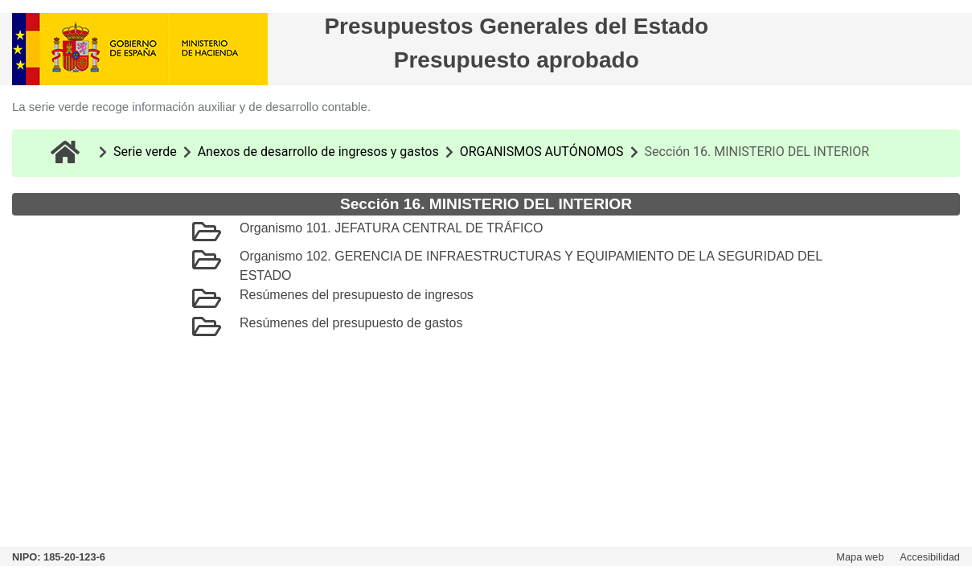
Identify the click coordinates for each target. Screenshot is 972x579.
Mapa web (860, 557)
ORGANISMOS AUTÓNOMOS (542, 151)
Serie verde (145, 151)
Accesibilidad (930, 557)
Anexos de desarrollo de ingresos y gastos (318, 151)
